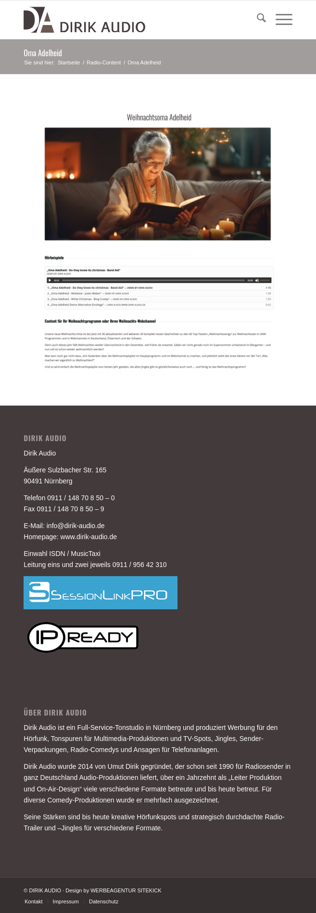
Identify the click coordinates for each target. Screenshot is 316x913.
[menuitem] (256, 19)
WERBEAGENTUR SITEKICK (125, 890)
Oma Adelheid (43, 53)
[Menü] (279, 19)
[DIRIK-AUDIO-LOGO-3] (131, 19)
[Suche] (256, 19)
